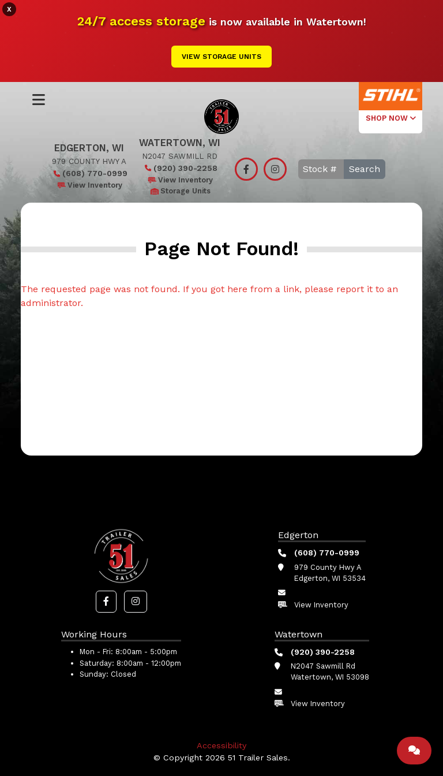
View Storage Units (221, 57)
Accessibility (221, 745)
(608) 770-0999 (89, 173)
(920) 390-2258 (179, 168)
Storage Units (180, 190)
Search (364, 168)
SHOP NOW (391, 118)
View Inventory (89, 185)
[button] (106, 602)
